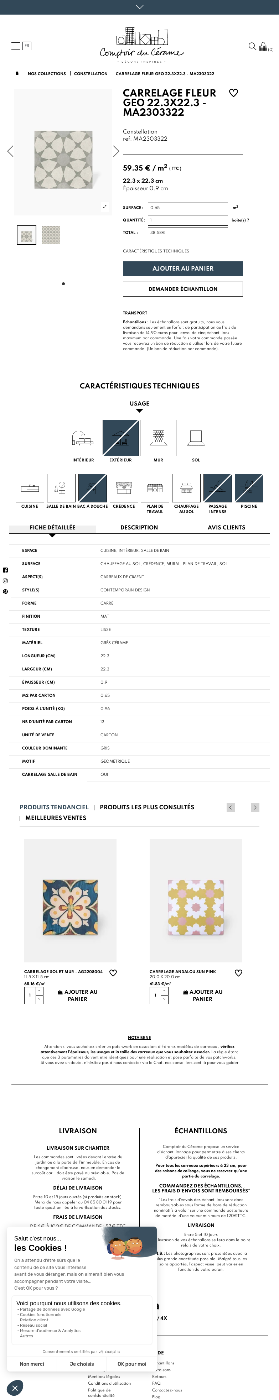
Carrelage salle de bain (49, 775)
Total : (130, 233)
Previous (245, 807)
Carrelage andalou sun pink (183, 972)
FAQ (156, 1383)
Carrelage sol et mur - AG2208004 (63, 972)
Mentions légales (104, 1376)
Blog (156, 1397)
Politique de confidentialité (101, 1393)
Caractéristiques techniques (156, 251)
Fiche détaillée (53, 528)
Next (255, 807)
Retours (159, 1376)
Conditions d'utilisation (109, 1383)
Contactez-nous (167, 1390)
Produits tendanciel (54, 807)
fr (27, 46)
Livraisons (161, 1370)
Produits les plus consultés (147, 807)
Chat (158, 1062)
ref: (127, 139)
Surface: (133, 208)
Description (139, 528)
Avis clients (227, 528)
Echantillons (163, 1363)
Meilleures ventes (55, 818)
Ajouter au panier (183, 269)
